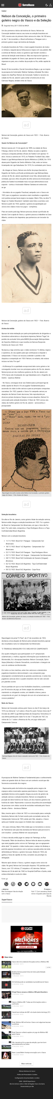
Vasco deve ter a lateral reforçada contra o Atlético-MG (30, 962)
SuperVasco (7, 899)
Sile (33, 1086)
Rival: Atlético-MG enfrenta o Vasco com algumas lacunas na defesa (31, 1023)
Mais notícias (26, 1064)
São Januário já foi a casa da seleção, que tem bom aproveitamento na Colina (29, 1043)
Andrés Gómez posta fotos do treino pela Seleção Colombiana (28, 973)
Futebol (4, 11)
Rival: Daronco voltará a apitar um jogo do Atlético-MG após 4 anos (30, 1033)
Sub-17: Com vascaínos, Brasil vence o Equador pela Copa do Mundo (40, 892)
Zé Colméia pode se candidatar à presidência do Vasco (30, 982)
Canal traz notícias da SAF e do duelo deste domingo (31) (31, 1012)
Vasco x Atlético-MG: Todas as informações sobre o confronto (29, 1003)
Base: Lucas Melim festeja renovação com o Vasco (29, 1052)
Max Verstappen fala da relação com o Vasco (13, 891)
